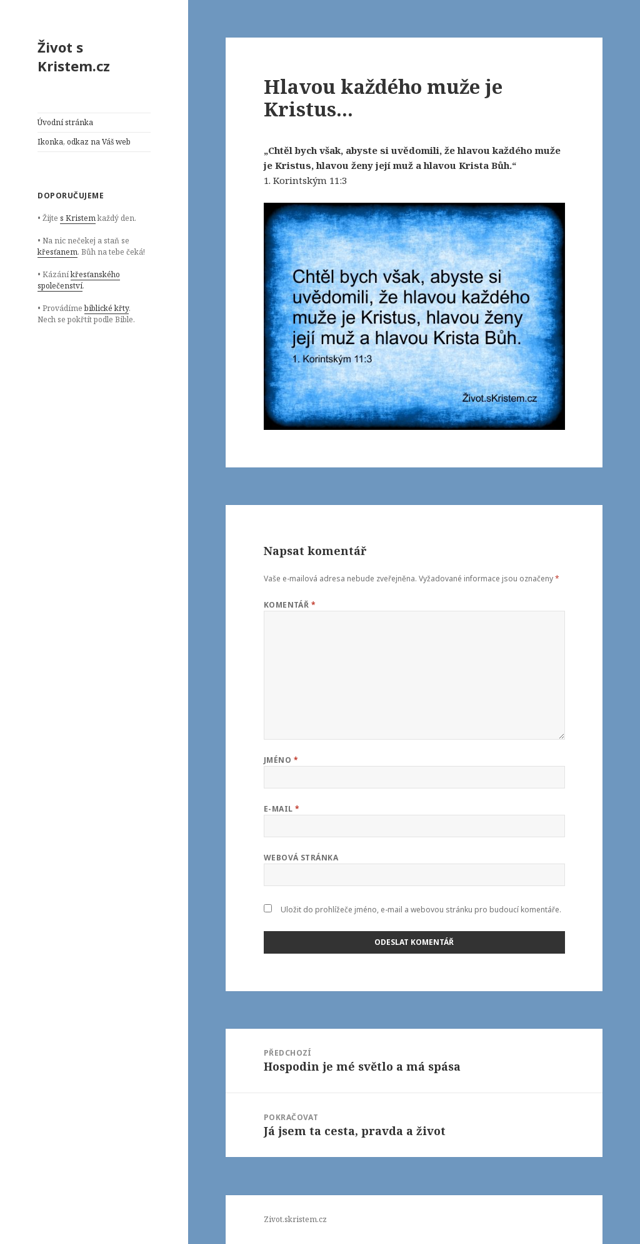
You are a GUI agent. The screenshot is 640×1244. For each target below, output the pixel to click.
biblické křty (106, 308)
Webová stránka (301, 857)
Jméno (281, 760)
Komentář (290, 604)
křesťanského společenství (79, 280)
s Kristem (78, 218)
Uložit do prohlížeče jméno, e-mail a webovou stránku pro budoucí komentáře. (421, 909)
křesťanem (58, 252)
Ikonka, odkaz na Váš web (84, 141)
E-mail (282, 808)
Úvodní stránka (65, 122)
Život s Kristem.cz (74, 56)
